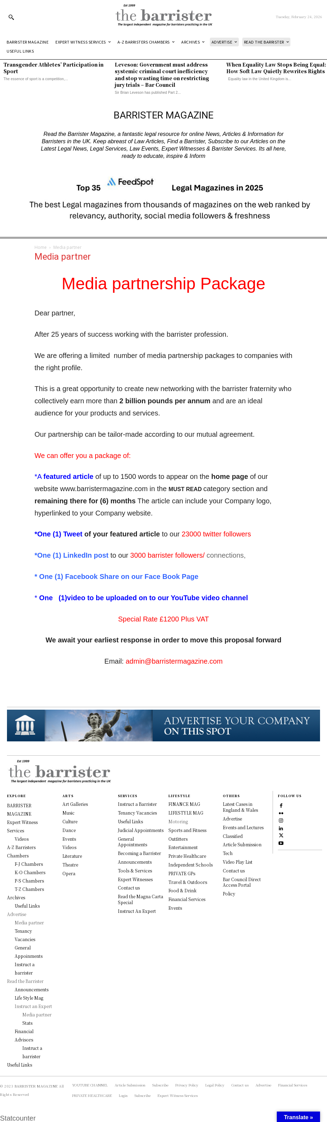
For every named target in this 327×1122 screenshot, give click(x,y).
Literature (72, 856)
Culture (69, 821)
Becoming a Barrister (139, 853)
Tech (228, 853)
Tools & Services (135, 870)
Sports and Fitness (187, 830)
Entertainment (183, 847)
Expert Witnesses (135, 879)
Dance (69, 830)
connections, (225, 555)
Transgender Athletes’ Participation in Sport (53, 68)
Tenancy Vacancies (137, 813)
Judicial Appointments (141, 830)
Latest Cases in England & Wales (240, 807)
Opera (68, 873)
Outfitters (178, 839)
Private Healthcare (187, 856)
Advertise (232, 819)
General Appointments (132, 842)
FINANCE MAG (184, 804)
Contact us (129, 888)
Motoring (178, 821)
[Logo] (163, 16)
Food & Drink (182, 890)
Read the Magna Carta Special (140, 899)
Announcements (135, 862)
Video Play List (237, 862)
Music (68, 813)
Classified (233, 836)
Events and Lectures (243, 827)
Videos (69, 847)
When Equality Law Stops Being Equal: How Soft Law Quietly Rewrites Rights (276, 68)
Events (69, 839)
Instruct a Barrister (137, 804)
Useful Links (130, 821)
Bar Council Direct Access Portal (242, 882)
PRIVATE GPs (181, 873)
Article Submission (242, 844)
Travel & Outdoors (187, 882)
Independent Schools (190, 865)
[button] (11, 17)
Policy (229, 893)
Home (41, 247)
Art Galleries (75, 804)
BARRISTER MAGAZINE (36, 1086)
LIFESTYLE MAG (185, 813)
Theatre (70, 865)
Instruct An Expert (137, 911)
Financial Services (186, 899)
